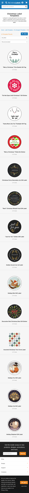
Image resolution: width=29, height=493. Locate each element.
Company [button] (3, 472)
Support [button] (3, 467)
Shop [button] (2, 459)
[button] (2, 3)
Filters (24, 33)
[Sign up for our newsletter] (10, 453)
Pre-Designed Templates (20, 30)
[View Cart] (26, 3)
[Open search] (26, 6)
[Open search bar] (6, 3)
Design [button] (3, 463)
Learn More (24, 486)
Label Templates (9, 30)
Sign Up (23, 453)
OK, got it (24, 482)
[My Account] (22, 3)
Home (2, 30)
